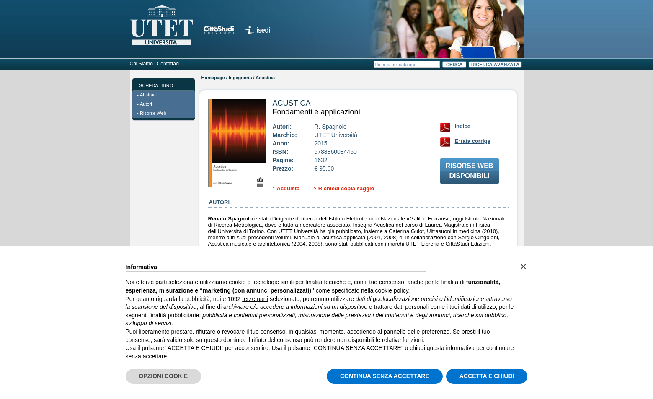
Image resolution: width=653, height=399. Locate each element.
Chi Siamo (141, 64)
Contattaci (168, 64)
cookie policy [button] (391, 290)
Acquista (288, 188)
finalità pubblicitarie (174, 315)
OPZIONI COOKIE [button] (163, 376)
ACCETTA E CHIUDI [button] (486, 376)
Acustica (292, 103)
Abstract (148, 94)
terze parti (255, 298)
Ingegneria (240, 77)
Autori (146, 103)
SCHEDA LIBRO (156, 85)
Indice (463, 126)
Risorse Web (153, 113)
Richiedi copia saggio (346, 188)
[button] (523, 266)
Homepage (213, 77)
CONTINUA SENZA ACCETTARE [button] (384, 376)
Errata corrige (472, 141)
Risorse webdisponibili (469, 170)
